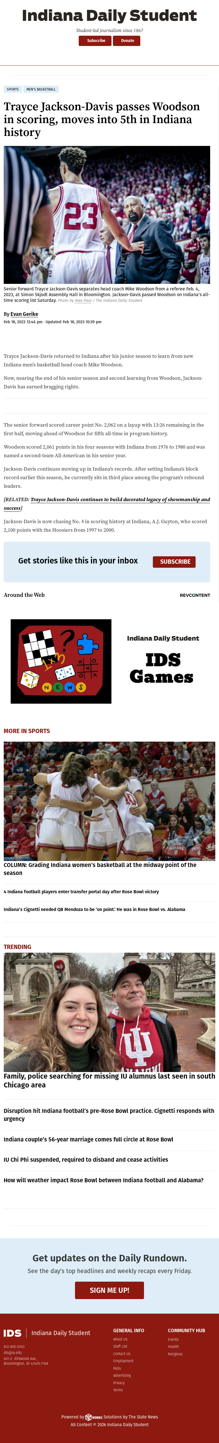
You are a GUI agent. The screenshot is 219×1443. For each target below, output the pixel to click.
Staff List (120, 1346)
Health (173, 1347)
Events (173, 1340)
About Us (120, 1339)
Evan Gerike (24, 314)
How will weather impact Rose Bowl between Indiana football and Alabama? (104, 1180)
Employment (123, 1361)
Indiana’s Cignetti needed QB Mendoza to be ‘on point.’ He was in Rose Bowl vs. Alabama (94, 909)
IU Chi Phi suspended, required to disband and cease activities (86, 1159)
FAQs (117, 1368)
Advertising (122, 1376)
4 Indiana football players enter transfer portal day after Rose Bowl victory (81, 891)
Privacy (119, 1383)
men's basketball (41, 89)
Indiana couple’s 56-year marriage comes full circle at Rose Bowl (88, 1139)
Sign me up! (109, 1290)
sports (13, 89)
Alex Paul (83, 300)
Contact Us (121, 1354)
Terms (118, 1390)
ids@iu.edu (13, 1353)
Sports (39, 731)
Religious (175, 1354)
